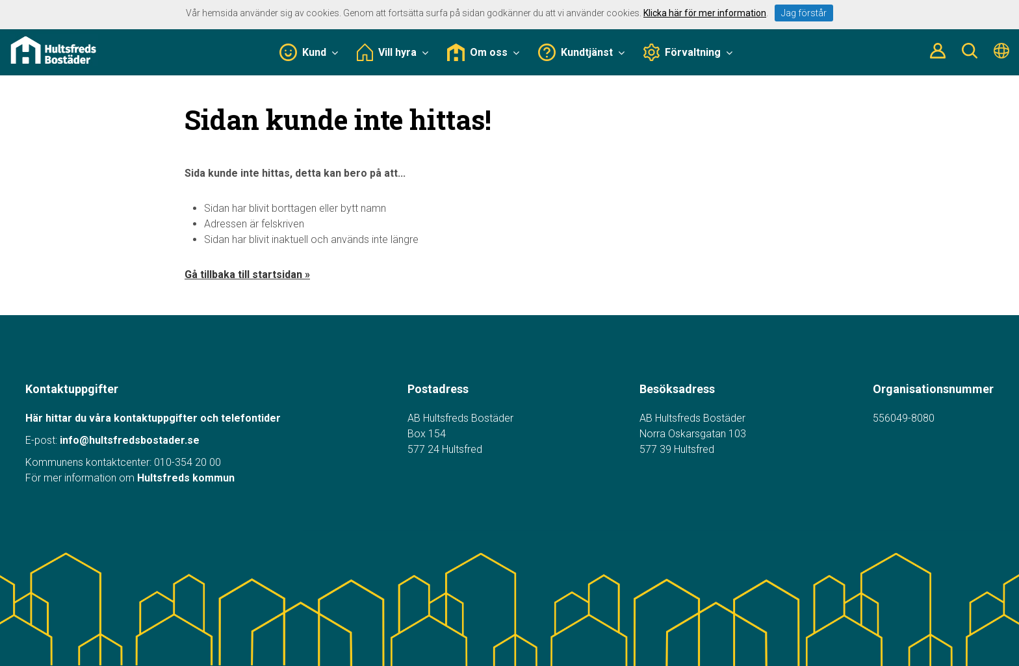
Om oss (483, 52)
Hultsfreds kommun (186, 478)
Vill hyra (392, 52)
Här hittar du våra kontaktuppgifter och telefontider (153, 418)
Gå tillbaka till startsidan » (247, 274)
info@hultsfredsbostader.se (130, 440)
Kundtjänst (581, 52)
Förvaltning (688, 53)
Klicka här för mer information (704, 13)
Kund (308, 52)
